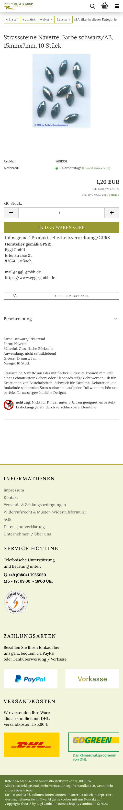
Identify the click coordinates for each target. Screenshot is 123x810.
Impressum (14, 490)
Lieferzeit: (11, 168)
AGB (7, 519)
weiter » (46, 19)
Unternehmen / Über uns (27, 534)
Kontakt (11, 497)
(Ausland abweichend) (96, 168)
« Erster (12, 19)
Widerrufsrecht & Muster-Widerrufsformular (45, 512)
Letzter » (63, 19)
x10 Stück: (13, 203)
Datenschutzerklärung (24, 526)
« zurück (28, 19)
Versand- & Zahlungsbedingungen (35, 504)
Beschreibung (18, 318)
